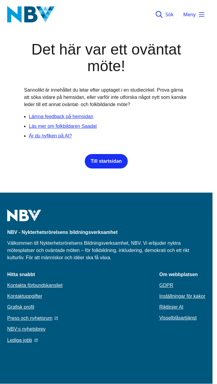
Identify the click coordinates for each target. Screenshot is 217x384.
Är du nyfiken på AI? (50, 135)
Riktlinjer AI (171, 307)
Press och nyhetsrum (32, 318)
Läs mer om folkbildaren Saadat (63, 126)
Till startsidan (106, 161)
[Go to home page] (24, 219)
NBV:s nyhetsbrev (26, 329)
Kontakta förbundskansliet (35, 285)
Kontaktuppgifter (24, 296)
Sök (164, 14)
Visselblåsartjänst (178, 317)
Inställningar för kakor (182, 296)
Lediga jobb (22, 340)
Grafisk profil (20, 307)
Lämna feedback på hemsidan (61, 116)
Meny (194, 14)
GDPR (166, 285)
